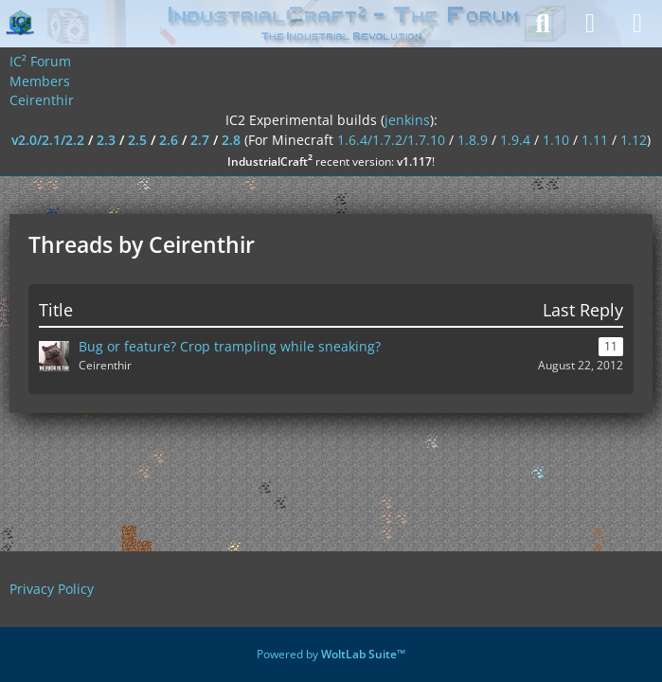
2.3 (106, 140)
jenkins (407, 120)
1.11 (594, 140)
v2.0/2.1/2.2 (47, 140)
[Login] (590, 23)
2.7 (199, 140)
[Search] (543, 24)
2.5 (137, 140)
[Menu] (637, 24)
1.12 (633, 140)
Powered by (331, 654)
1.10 (556, 140)
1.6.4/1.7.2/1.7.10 (391, 140)
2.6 (168, 140)
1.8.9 (472, 140)
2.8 (231, 140)
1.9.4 (515, 140)
